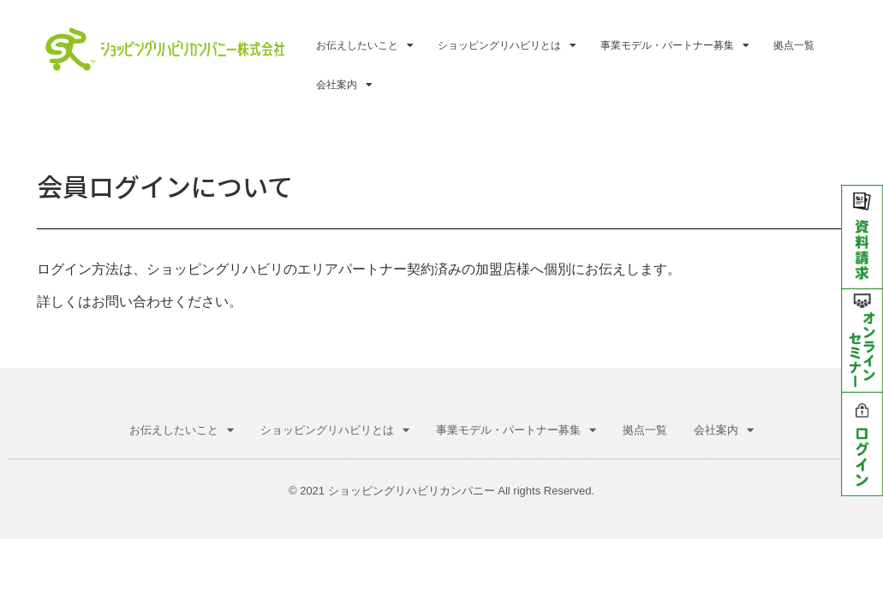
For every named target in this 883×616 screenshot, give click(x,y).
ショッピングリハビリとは (507, 45)
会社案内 (344, 84)
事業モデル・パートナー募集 (674, 45)
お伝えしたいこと (365, 45)
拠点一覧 (793, 45)
